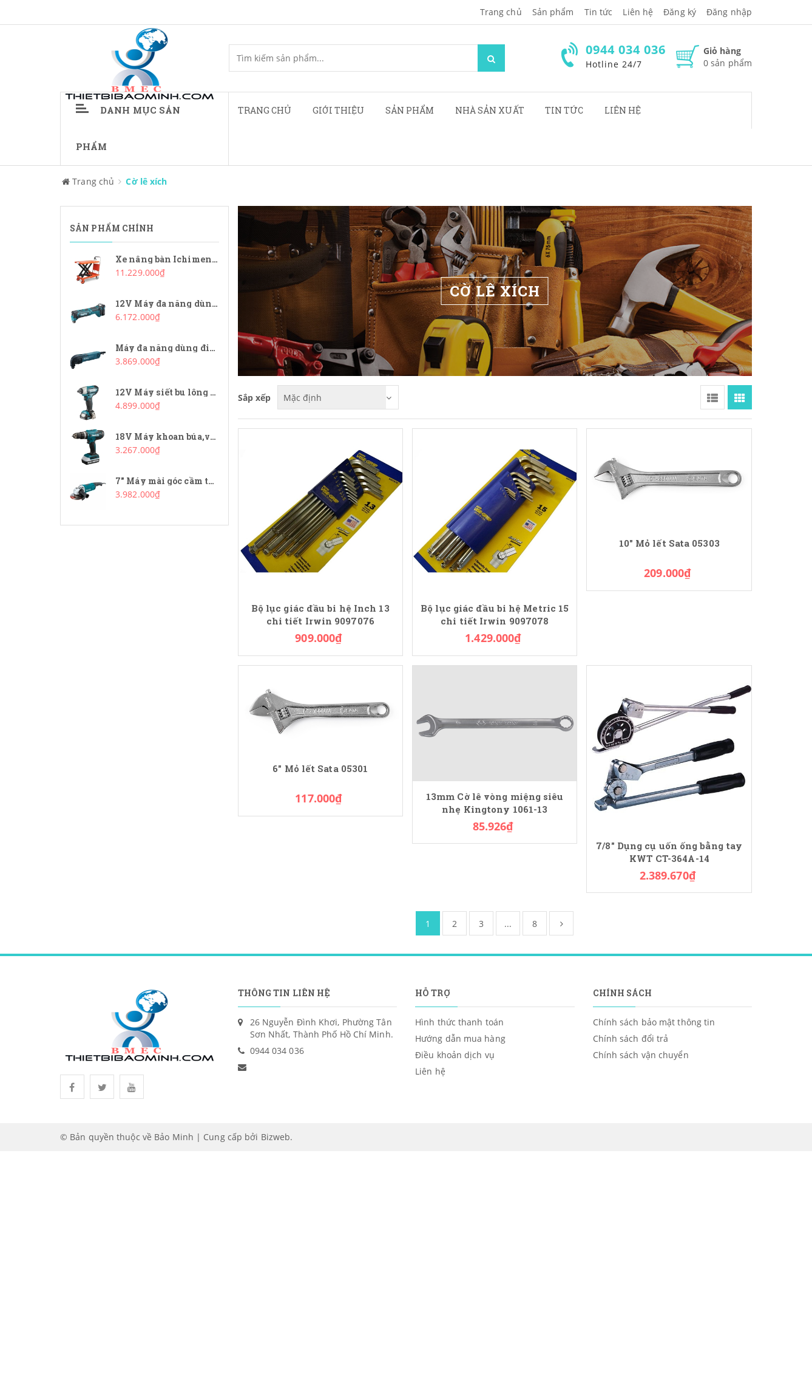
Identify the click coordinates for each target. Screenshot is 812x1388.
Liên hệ (622, 110)
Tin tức (564, 110)
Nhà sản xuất (489, 110)
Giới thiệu (339, 110)
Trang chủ (265, 110)
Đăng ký (679, 12)
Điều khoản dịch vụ (455, 1055)
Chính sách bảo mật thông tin (654, 1022)
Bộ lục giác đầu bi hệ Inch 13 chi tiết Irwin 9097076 (320, 614)
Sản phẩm (553, 12)
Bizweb (276, 1137)
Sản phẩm (410, 110)
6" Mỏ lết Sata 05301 (320, 768)
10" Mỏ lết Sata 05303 (669, 543)
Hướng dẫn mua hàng (460, 1038)
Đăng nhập (729, 12)
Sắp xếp (254, 397)
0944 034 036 (277, 1050)
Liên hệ (638, 12)
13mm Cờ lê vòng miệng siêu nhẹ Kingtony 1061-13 (495, 803)
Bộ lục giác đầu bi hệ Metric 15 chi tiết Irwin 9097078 (495, 614)
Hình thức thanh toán (459, 1022)
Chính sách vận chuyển (641, 1055)
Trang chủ (501, 12)
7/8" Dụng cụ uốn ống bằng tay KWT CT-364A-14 (669, 852)
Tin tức (598, 12)
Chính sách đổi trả (631, 1038)
